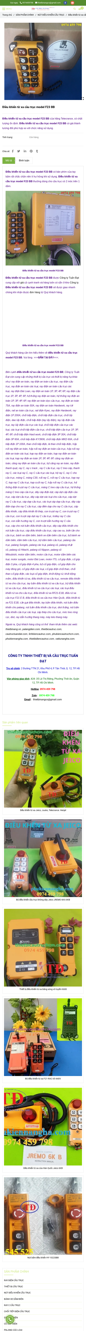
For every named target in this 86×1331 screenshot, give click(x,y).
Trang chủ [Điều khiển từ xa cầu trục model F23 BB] (7, 15)
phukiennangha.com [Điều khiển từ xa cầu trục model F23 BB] (17, 638)
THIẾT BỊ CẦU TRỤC (13, 1286)
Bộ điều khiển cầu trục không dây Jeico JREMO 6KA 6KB (43, 899)
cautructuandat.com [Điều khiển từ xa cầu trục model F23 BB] (16, 634)
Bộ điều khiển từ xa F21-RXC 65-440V (43, 1078)
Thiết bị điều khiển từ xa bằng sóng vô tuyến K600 (43, 989)
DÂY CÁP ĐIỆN (11, 1317)
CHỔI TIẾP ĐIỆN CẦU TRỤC (17, 1311)
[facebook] (65, 3)
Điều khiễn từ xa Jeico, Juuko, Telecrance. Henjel (43, 810)
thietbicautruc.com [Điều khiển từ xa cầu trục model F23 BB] (51, 629)
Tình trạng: (7, 137)
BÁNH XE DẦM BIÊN (13, 1299)
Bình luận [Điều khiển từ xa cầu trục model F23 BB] (24, 160)
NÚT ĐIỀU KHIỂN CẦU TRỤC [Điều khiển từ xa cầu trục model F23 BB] (51, 15)
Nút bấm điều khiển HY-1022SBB (43, 1257)
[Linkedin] (25, 151)
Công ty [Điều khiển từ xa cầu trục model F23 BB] (74, 282)
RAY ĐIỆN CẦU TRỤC (14, 1280)
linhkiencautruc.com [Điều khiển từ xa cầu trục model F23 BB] (40, 634)
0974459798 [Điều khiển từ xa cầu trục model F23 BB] (26, 3)
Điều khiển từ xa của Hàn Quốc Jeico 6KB (43, 1168)
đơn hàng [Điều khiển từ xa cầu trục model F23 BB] (35, 292)
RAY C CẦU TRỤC (12, 1305)
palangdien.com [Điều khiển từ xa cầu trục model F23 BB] (31, 629)
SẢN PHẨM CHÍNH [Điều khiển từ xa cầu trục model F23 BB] (25, 15)
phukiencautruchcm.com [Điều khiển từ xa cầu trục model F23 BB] (65, 634)
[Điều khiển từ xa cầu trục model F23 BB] (43, 9)
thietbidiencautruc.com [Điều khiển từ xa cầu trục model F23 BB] (41, 638)
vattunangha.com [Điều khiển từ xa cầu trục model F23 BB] (65, 638)
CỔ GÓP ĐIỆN (10, 1324)
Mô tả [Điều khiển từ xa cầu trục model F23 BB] (9, 160)
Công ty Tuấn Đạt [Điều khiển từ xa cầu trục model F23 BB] (69, 277)
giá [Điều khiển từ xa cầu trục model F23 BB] (22, 282)
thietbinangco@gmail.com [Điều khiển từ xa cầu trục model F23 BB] (48, 3)
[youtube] (72, 3)
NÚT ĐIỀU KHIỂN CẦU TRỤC (17, 1292)
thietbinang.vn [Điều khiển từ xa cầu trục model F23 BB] (13, 629)
